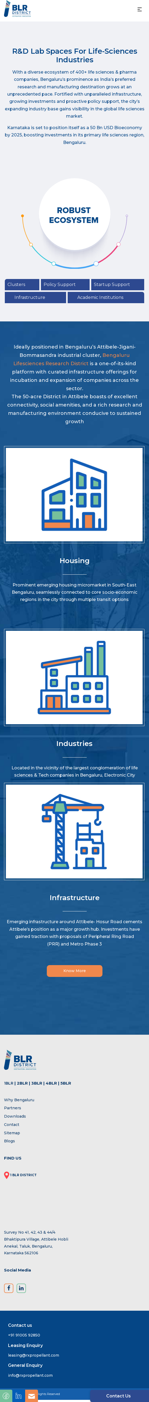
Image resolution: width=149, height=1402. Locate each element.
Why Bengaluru (19, 1101)
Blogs (9, 1143)
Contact (11, 1126)
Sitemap (12, 1134)
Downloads (15, 1118)
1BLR (8, 1085)
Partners (12, 1110)
